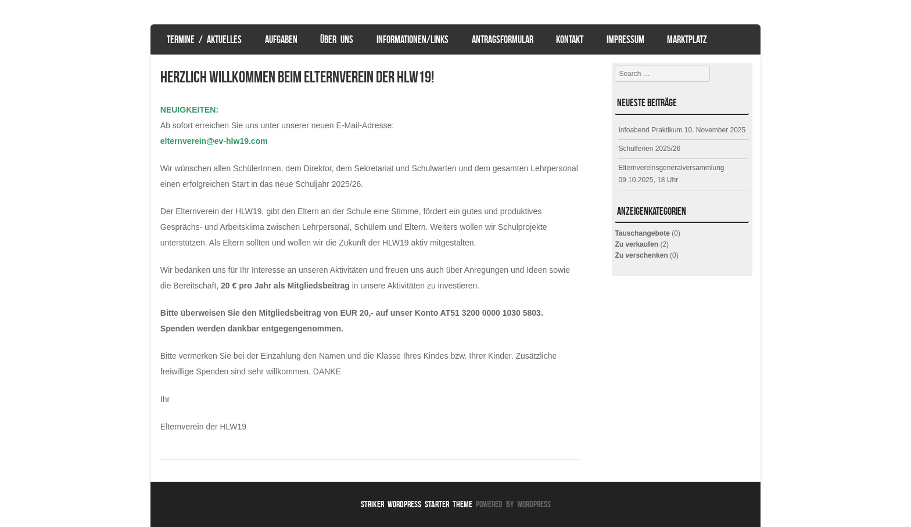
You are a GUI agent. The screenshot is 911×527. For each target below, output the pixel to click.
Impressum (625, 39)
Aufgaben (281, 39)
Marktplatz (687, 39)
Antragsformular (502, 39)
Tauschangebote (642, 233)
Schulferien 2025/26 (649, 149)
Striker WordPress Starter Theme (416, 504)
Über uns (336, 39)
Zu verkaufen (636, 244)
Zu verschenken (641, 255)
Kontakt (569, 39)
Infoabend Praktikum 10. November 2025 (681, 130)
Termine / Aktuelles (204, 39)
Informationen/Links (412, 39)
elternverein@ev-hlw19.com (214, 141)
